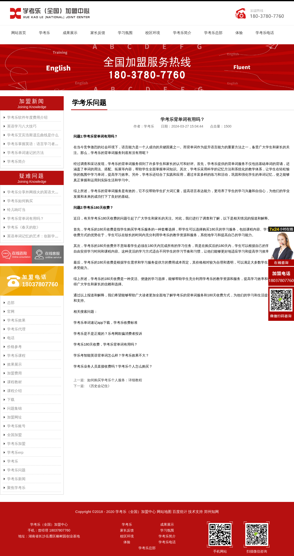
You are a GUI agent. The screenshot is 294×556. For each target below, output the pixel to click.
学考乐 (44, 33)
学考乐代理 (16, 329)
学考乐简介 (184, 33)
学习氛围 (127, 33)
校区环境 (154, 33)
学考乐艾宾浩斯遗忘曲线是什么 (33, 135)
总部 (10, 303)
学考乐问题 (16, 470)
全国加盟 (14, 435)
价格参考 (14, 347)
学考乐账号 (16, 426)
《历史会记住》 (99, 386)
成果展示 (71, 33)
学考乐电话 (268, 33)
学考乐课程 (16, 356)
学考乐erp (15, 453)
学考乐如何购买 (20, 201)
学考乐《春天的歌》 (23, 227)
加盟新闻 (32, 101)
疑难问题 (32, 176)
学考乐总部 (216, 33)
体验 (242, 33)
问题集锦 (14, 408)
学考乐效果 (16, 320)
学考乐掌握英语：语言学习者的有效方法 (40, 144)
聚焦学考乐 (16, 488)
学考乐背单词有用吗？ (25, 219)
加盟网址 (14, 417)
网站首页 (19, 33)
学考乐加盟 (16, 444)
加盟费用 (14, 373)
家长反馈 (99, 33)
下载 (10, 400)
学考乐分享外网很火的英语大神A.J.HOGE (41, 192)
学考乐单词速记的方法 (25, 153)
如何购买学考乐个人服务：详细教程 (114, 380)
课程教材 (14, 382)
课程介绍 (14, 391)
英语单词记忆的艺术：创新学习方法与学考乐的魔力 (49, 236)
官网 (10, 312)
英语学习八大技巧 (22, 126)
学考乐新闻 (16, 479)
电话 (10, 338)
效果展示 (14, 364)
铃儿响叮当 (16, 210)
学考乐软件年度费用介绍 (27, 118)
